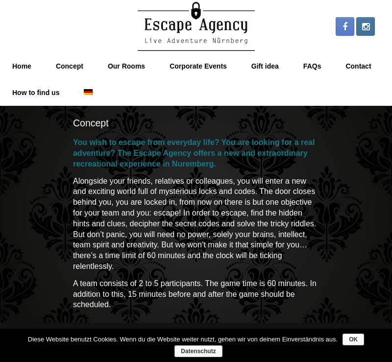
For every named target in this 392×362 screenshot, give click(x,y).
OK (353, 339)
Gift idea (265, 66)
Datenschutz (198, 351)
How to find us (35, 93)
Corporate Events (198, 66)
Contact (358, 66)
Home (21, 66)
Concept (69, 66)
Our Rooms (126, 66)
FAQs (312, 66)
